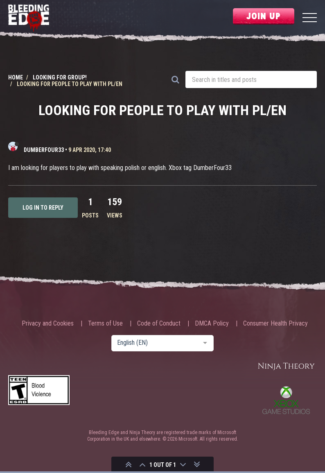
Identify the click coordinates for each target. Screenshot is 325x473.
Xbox (286, 400)
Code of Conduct (159, 323)
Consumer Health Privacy (275, 323)
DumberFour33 (44, 150)
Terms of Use (105, 323)
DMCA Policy (212, 323)
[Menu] (309, 18)
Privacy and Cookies (48, 323)
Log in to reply (43, 207)
